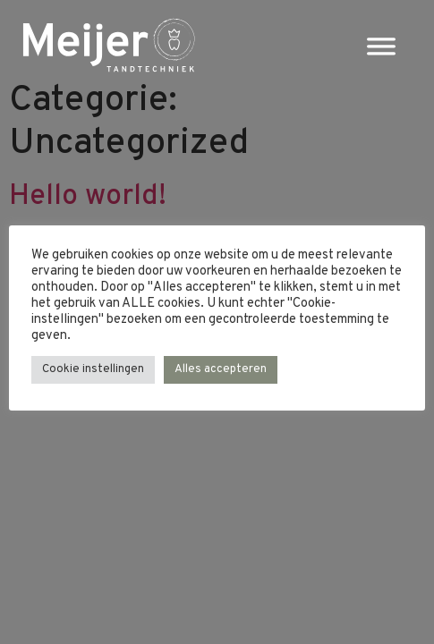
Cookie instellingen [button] (93, 369)
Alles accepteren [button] (220, 369)
